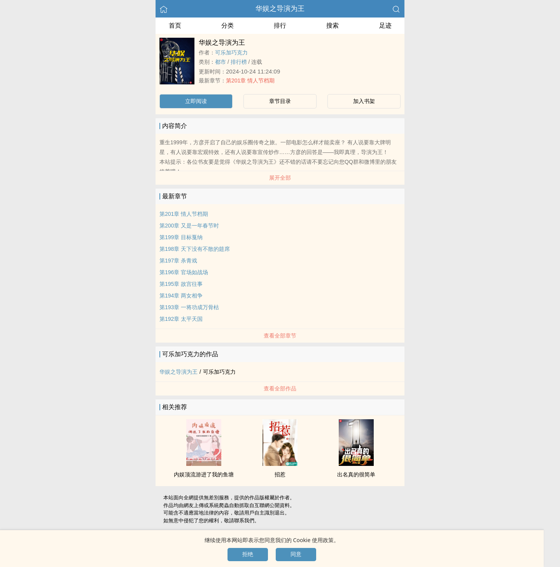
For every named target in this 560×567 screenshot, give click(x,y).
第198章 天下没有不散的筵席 (194, 249)
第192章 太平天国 (181, 319)
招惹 (280, 474)
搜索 (332, 25)
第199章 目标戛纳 (181, 237)
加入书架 (364, 101)
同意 (295, 554)
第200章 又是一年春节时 (189, 225)
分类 (227, 25)
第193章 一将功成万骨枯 (189, 307)
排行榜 (239, 62)
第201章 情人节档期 (250, 80)
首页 (175, 25)
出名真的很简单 (356, 474)
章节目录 (280, 101)
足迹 (385, 25)
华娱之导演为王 (280, 8)
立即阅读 (196, 101)
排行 (280, 25)
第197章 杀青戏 (178, 260)
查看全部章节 (280, 335)
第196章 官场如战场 (183, 272)
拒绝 (247, 554)
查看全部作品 (280, 388)
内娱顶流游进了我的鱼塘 (204, 474)
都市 (220, 62)
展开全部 (280, 178)
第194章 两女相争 (181, 295)
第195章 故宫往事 (181, 284)
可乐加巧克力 (231, 52)
